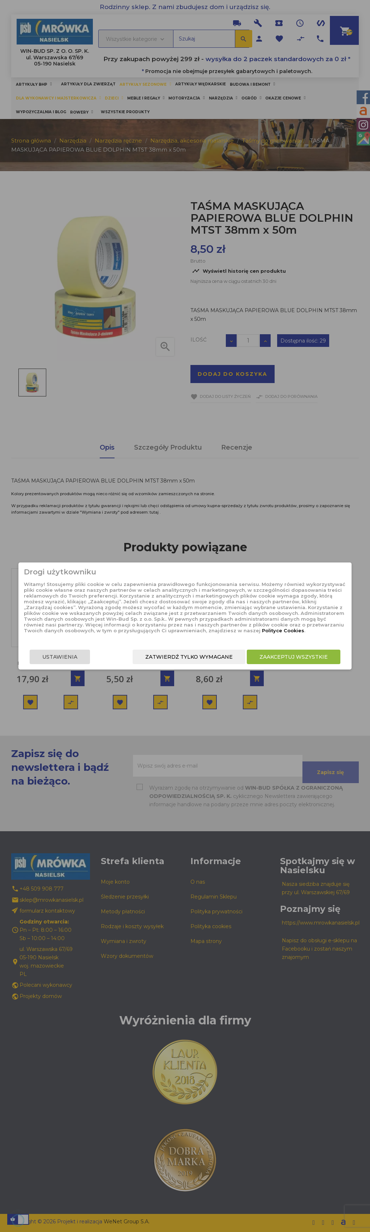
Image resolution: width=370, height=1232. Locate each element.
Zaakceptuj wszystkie (303, 657)
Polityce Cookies (179, 630)
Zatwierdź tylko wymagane (198, 657)
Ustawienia (50, 657)
